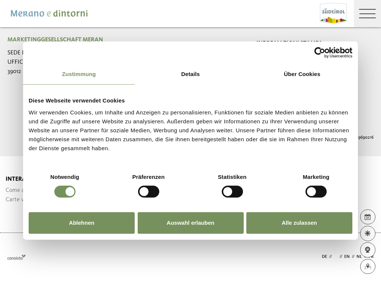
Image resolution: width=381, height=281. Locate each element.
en (347, 257)
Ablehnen (81, 223)
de (324, 257)
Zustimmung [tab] (79, 74)
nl (359, 257)
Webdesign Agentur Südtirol (16, 257)
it (335, 257)
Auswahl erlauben (190, 223)
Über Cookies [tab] (302, 74)
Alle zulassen (299, 223)
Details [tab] (190, 74)
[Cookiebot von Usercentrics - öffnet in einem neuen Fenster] (319, 52)
